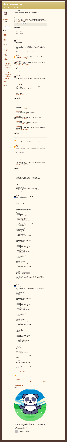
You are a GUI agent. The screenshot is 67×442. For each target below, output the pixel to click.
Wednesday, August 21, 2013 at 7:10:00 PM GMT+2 (23, 371)
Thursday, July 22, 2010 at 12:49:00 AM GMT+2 (22, 143)
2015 (5, 40)
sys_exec (38, 25)
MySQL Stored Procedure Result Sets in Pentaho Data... (8, 76)
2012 (5, 43)
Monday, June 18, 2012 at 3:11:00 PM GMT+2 (22, 182)
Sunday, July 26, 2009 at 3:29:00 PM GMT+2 (22, 37)
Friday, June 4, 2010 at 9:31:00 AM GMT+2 (21, 94)
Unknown (17, 374)
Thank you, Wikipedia (8, 74)
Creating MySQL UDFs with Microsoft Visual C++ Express (26, 430)
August (6, 53)
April (6, 58)
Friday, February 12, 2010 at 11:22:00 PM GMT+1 (22, 64)
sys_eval (36, 25)
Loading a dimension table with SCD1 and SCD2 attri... (8, 64)
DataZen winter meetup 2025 (18, 385)
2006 (5, 84)
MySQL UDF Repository (28, 25)
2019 (5, 35)
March (6, 59)
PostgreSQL (33, 25)
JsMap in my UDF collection (23, 57)
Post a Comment (17, 379)
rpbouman (17, 61)
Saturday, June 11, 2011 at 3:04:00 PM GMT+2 (22, 157)
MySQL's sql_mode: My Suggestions (8, 70)
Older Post (44, 381)
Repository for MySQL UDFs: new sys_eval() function (8, 68)
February (6, 60)
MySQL (24, 25)
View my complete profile (9, 14)
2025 (5, 31)
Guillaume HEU (18, 104)
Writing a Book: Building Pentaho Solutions (7, 79)
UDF (40, 25)
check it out (19, 21)
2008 (5, 81)
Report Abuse (5, 19)
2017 (5, 38)
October (6, 50)
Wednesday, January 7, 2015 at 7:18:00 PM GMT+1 (22, 378)
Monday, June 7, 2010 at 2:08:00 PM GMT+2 (22, 136)
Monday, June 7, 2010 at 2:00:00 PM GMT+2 (22, 129)
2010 (5, 45)
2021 (5, 34)
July (5, 54)
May (5, 56)
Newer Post (15, 381)
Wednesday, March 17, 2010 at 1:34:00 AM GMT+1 (22, 73)
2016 (5, 39)
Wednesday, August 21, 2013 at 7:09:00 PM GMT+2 (23, 282)
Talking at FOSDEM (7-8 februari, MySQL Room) (8, 73)
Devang (17, 145)
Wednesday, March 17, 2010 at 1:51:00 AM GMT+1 (22, 82)
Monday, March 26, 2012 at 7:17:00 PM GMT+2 (22, 171)
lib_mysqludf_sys (26, 14)
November (6, 49)
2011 (5, 44)
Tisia (16, 195)
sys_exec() (24, 19)
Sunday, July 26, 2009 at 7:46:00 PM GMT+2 (22, 53)
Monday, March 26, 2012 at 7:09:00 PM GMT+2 (22, 164)
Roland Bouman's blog (12, 4)
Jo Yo (16, 55)
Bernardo (17, 25)
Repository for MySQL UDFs (40, 14)
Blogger (35, 438)
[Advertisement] (56, 16)
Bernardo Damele (19, 14)
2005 (5, 85)
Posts (5, 26)
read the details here (32, 15)
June (5, 55)
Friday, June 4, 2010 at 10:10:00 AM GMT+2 (22, 101)
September (6, 51)
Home (30, 381)
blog (37, 15)
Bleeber (17, 139)
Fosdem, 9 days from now (8, 66)
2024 (5, 33)
